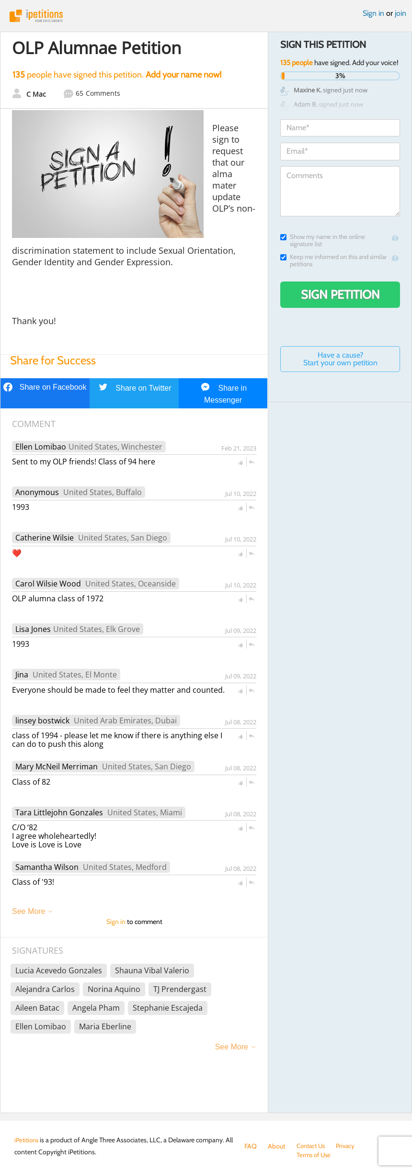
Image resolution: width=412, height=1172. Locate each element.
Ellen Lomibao (40, 447)
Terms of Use (262, 1155)
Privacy (350, 1146)
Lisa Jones (33, 629)
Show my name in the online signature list (322, 240)
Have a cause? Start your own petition (340, 358)
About (277, 1146)
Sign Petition (340, 294)
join (400, 13)
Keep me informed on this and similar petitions (333, 260)
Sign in (373, 13)
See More (28, 911)
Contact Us (313, 1146)
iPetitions (206, 16)
